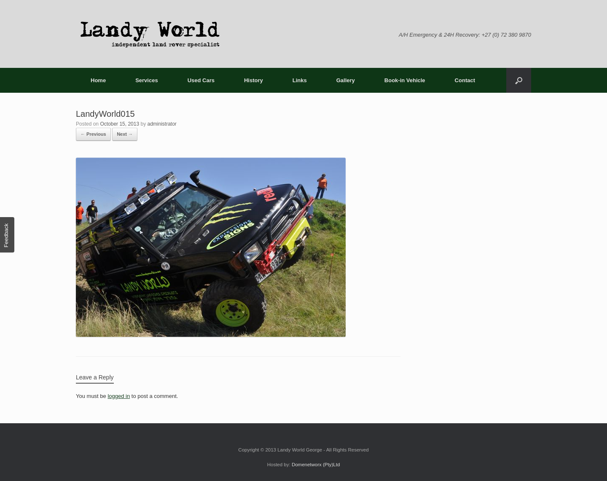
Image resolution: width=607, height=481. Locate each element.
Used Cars (201, 80)
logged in (118, 396)
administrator (161, 124)
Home (98, 80)
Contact (465, 80)
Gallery (345, 80)
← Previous (93, 134)
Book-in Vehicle (404, 80)
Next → (125, 134)
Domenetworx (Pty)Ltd (316, 464)
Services (146, 80)
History (253, 80)
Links (300, 80)
